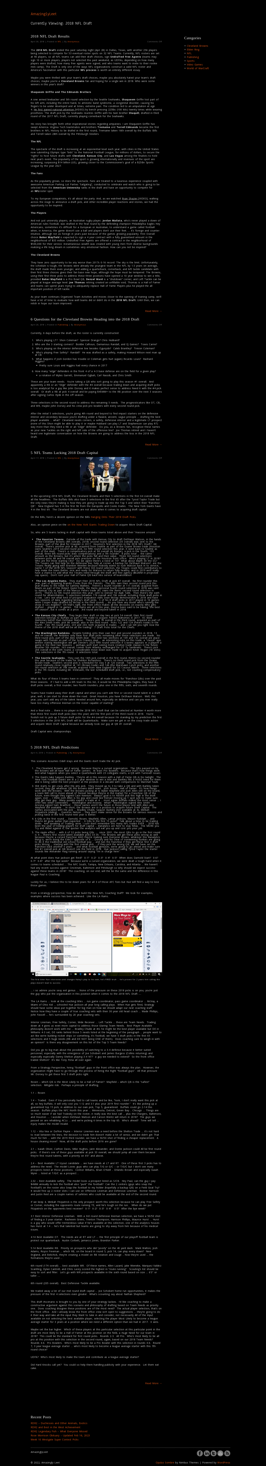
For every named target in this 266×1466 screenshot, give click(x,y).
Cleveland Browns (197, 45)
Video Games (195, 64)
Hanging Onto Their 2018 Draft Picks (113, 517)
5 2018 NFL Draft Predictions (55, 747)
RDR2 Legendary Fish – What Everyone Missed (59, 1431)
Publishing (63, 324)
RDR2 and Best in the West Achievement (56, 1427)
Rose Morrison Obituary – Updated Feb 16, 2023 (60, 1435)
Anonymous (73, 41)
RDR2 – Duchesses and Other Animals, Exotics (59, 1423)
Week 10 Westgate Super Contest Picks (55, 1439)
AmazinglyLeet (44, 14)
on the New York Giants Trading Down (91, 524)
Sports (191, 60)
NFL (59, 41)
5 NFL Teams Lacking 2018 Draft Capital (64, 453)
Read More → (153, 311)
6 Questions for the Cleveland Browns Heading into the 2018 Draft (85, 319)
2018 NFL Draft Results (50, 36)
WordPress (223, 1462)
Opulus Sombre (165, 1462)
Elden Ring (193, 49)
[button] (105, 474)
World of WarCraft (198, 68)
